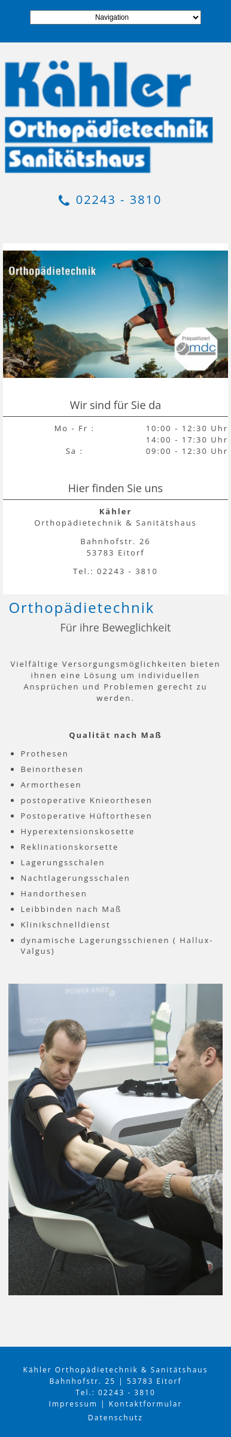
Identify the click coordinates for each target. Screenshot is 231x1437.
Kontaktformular (146, 1404)
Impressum (73, 1404)
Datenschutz (115, 1417)
